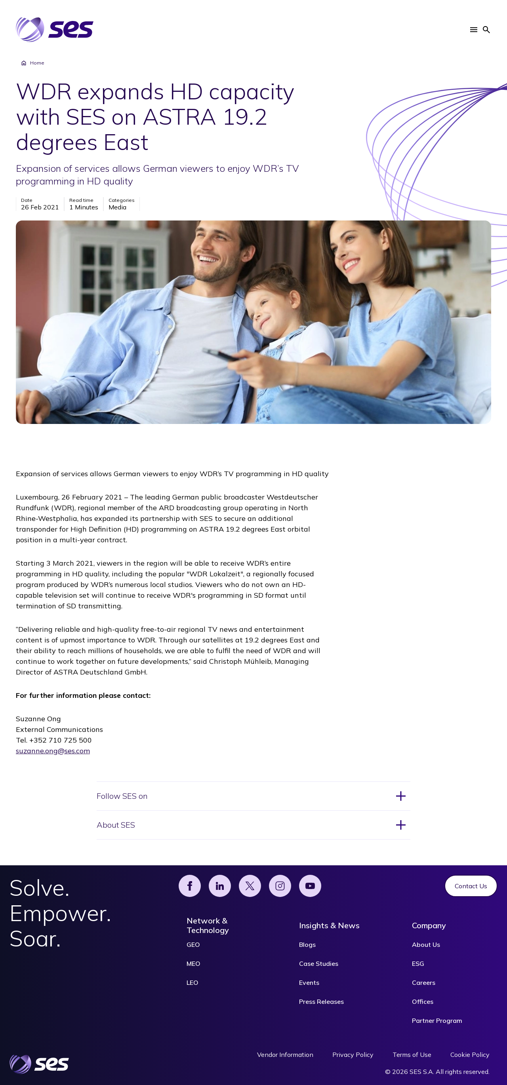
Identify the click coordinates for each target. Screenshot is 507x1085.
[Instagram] (280, 886)
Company (429, 925)
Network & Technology (208, 925)
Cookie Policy (470, 1054)
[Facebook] (190, 886)
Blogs (307, 944)
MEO (193, 963)
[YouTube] (310, 886)
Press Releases (321, 1001)
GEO (193, 944)
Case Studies (318, 963)
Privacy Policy (353, 1054)
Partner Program (437, 1020)
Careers (423, 982)
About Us (426, 944)
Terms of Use (412, 1054)
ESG (418, 963)
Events (309, 982)
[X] (250, 886)
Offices (422, 1001)
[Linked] (220, 886)
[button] (473, 29)
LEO (192, 982)
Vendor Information (285, 1054)
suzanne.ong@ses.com (53, 750)
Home (32, 63)
